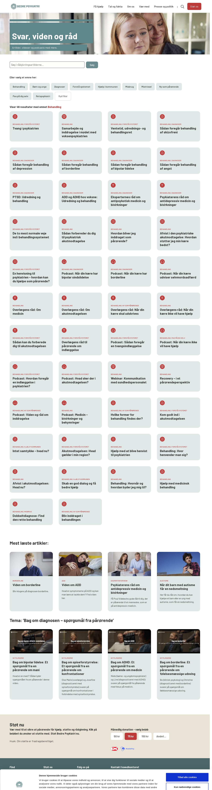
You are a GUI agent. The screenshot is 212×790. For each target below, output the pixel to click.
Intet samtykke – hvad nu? (31, 451)
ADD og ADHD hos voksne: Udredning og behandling (80, 199)
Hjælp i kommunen (108, 86)
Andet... (161, 736)
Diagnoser (59, 86)
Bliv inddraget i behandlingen (72, 517)
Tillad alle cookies (187, 758)
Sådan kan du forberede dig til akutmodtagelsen (29, 344)
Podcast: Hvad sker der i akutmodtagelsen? (79, 380)
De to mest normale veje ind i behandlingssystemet (31, 235)
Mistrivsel (146, 86)
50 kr (117, 736)
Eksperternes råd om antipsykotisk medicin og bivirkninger (128, 200)
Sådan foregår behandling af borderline (80, 166)
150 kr (145, 736)
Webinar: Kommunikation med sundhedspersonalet (129, 380)
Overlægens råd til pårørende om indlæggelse (74, 346)
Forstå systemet (81, 86)
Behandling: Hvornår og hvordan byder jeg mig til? (129, 485)
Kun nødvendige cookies (187, 768)
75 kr (131, 736)
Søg (92, 64)
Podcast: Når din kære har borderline (129, 275)
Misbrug (129, 86)
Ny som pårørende (169, 86)
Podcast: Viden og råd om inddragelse (30, 416)
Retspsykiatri (43, 96)
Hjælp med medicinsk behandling (174, 485)
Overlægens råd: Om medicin (27, 311)
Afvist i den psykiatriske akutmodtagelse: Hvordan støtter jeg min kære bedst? (178, 239)
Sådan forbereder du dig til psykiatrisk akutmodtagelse (79, 237)
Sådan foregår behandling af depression (31, 166)
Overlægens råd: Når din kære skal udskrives (127, 311)
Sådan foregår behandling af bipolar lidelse (129, 166)
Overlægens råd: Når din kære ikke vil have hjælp (176, 311)
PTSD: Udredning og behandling (26, 199)
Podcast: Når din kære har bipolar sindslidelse (80, 275)
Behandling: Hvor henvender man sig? (174, 453)
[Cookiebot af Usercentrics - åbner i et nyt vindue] (19, 784)
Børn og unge (40, 86)
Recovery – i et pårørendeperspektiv (175, 380)
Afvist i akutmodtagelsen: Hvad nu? (31, 485)
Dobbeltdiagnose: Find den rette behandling (28, 517)
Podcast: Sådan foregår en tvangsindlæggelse (127, 344)
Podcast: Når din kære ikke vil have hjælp (178, 344)
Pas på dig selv (20, 96)
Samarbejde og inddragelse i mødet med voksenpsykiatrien (79, 132)
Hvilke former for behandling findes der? (127, 416)
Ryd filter (62, 96)
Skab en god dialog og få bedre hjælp (79, 485)
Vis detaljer (155, 784)
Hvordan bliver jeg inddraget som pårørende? (123, 237)
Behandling (19, 86)
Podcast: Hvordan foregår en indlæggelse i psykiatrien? (31, 382)
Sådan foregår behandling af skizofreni (178, 130)
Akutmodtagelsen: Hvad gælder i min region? (79, 453)
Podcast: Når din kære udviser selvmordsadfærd (178, 275)
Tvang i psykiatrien (26, 128)
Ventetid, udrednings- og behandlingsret (128, 130)
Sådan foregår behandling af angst (178, 166)
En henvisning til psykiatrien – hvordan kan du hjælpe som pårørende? (31, 277)
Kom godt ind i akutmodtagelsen (172, 416)
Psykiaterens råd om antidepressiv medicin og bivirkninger (177, 200)
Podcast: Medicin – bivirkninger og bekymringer (75, 418)
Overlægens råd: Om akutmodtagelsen (76, 311)
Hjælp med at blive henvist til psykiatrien (129, 453)
